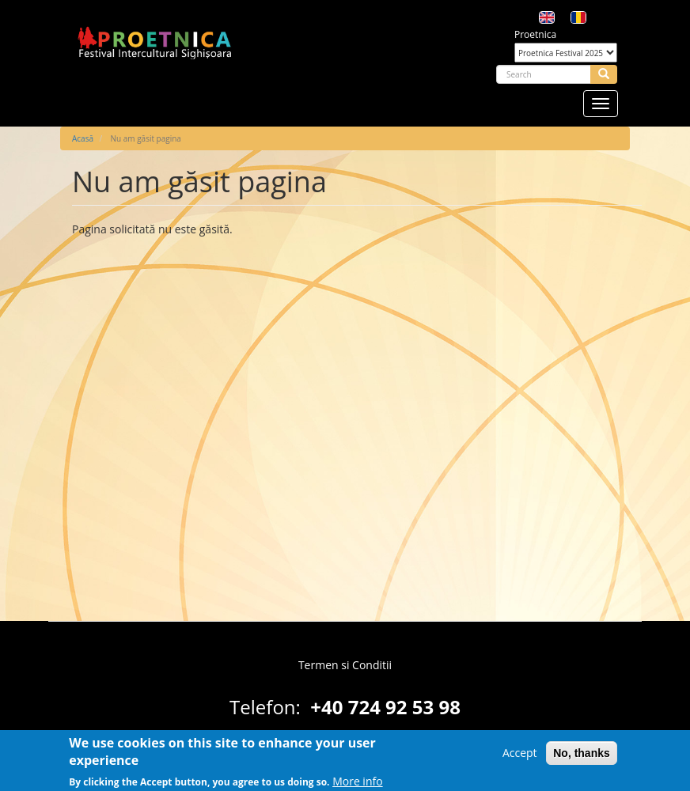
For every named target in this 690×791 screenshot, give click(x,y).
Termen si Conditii (345, 664)
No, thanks (581, 757)
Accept (519, 756)
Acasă (82, 138)
